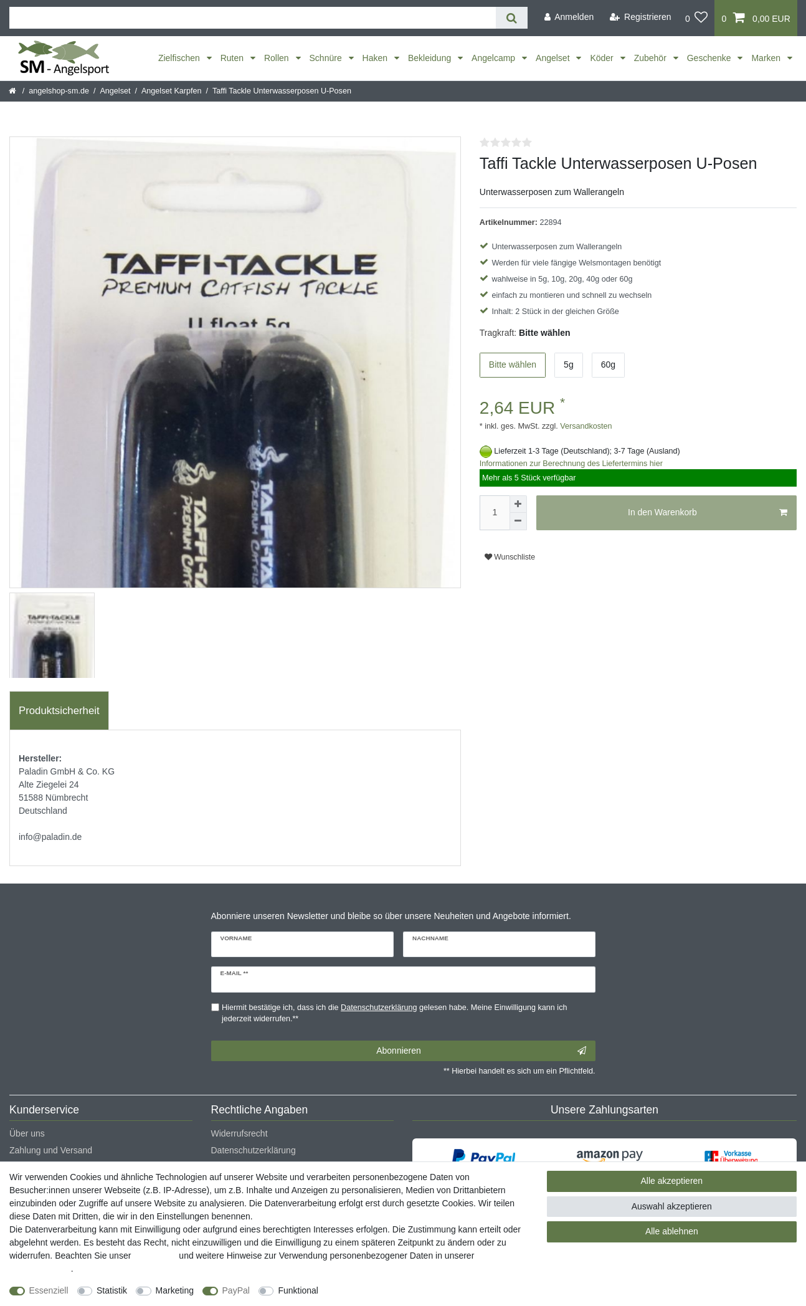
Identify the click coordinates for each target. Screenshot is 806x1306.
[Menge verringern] (518, 521)
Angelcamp (495, 58)
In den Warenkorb (707, 512)
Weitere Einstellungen (372, 1290)
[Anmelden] (568, 17)
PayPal (236, 1290)
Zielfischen (180, 58)
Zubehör (651, 58)
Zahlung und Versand (50, 1150)
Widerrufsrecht (239, 1133)
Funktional (298, 1290)
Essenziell (49, 1290)
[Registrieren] (640, 17)
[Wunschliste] (696, 18)
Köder (602, 58)
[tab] (59, 711)
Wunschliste (510, 557)
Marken (767, 58)
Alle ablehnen (671, 1231)
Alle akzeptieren (672, 1181)
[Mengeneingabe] (495, 512)
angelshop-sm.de (59, 91)
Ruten (233, 58)
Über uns (27, 1133)
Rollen (278, 58)
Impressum (154, 1256)
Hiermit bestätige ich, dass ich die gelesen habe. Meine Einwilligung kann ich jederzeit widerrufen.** (394, 1013)
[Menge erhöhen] (518, 504)
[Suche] (512, 18)
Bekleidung (430, 58)
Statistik (112, 1290)
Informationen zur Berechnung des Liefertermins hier (571, 463)
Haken (376, 58)
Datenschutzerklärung (253, 1150)
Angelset (554, 58)
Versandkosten (585, 426)
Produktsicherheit (59, 711)
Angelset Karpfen (171, 91)
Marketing (175, 1290)
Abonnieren (481, 1051)
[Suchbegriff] (252, 18)
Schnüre (327, 58)
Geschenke (710, 58)
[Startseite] (13, 91)
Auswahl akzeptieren (672, 1206)
